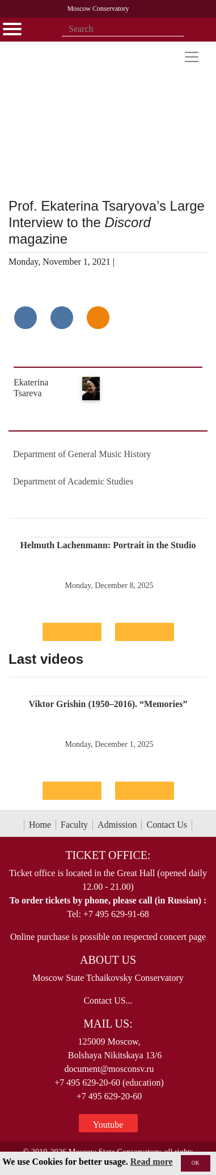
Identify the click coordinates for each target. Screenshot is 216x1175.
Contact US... (107, 1000)
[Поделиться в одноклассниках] (98, 317)
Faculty (74, 824)
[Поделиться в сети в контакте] (25, 317)
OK (196, 1163)
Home (40, 824)
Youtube (108, 1124)
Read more (151, 1161)
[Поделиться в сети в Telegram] (61, 317)
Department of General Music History (82, 454)
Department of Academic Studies (73, 481)
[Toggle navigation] (191, 57)
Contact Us (166, 824)
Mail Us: (107, 1023)
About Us (108, 960)
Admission (117, 824)
